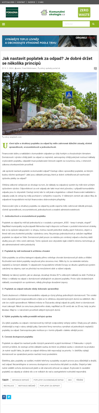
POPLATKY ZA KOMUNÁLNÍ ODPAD (49, 380)
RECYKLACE (9, 386)
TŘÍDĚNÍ (79, 380)
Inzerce (31, 2)
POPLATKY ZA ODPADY (50, 386)
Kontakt (21, 2)
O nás (40, 2)
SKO (70, 380)
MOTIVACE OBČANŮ (26, 386)
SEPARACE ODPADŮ (20, 380)
